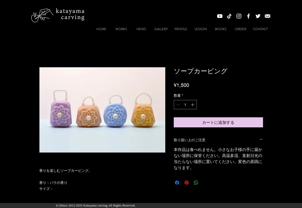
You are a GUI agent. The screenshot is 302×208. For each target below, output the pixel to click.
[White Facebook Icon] (248, 16)
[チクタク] (229, 16)
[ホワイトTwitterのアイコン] (258, 16)
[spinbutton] (185, 104)
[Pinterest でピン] (187, 183)
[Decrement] (178, 104)
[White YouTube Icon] (220, 16)
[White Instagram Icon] (239, 16)
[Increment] (193, 104)
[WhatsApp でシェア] (196, 183)
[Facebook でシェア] (177, 183)
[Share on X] (206, 183)
